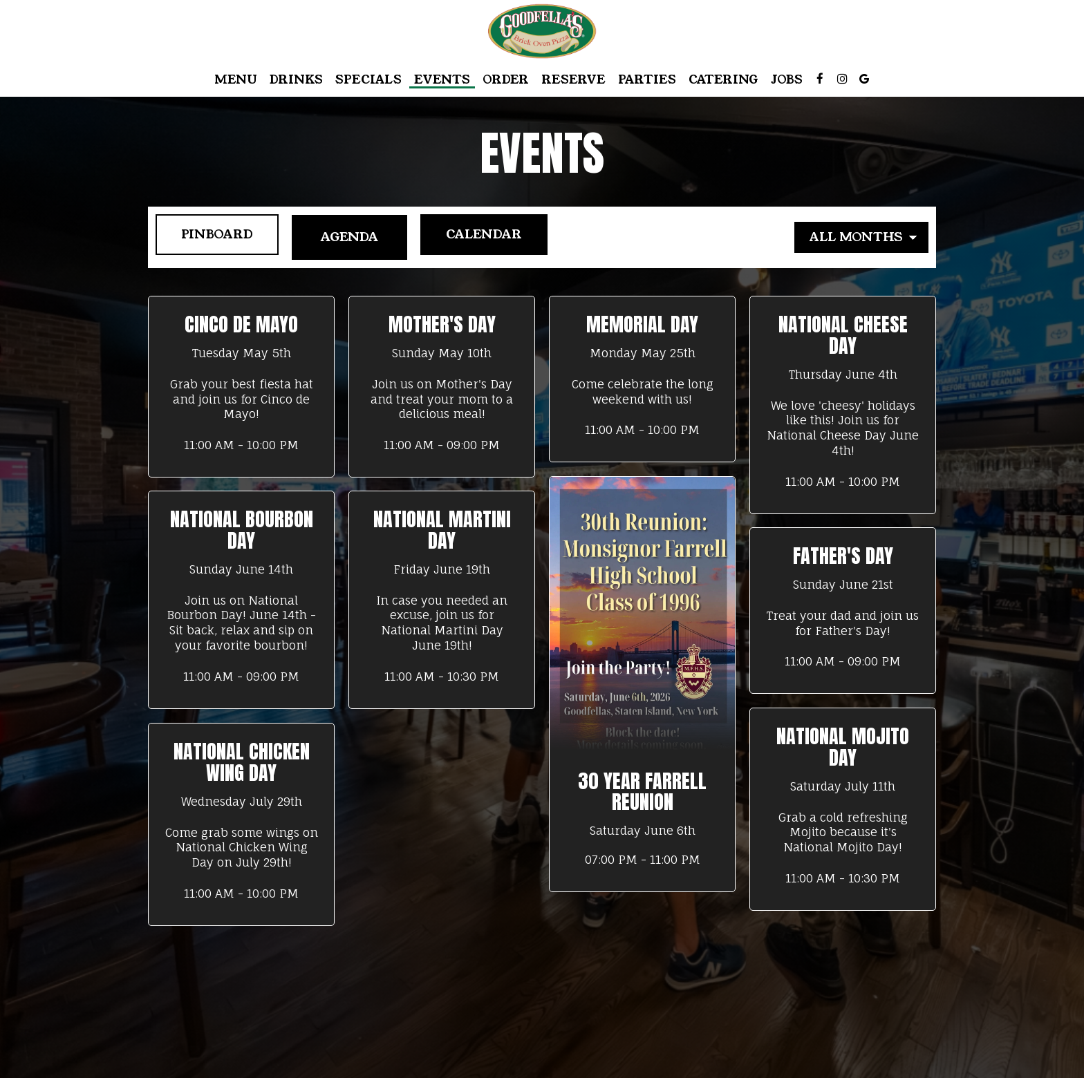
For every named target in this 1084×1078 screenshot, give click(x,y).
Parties (647, 79)
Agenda (345, 237)
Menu (235, 79)
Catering (723, 79)
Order (506, 79)
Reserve (573, 79)
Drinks (296, 79)
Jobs (787, 79)
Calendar (484, 237)
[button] (241, 386)
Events (442, 79)
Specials (368, 79)
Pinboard (207, 237)
